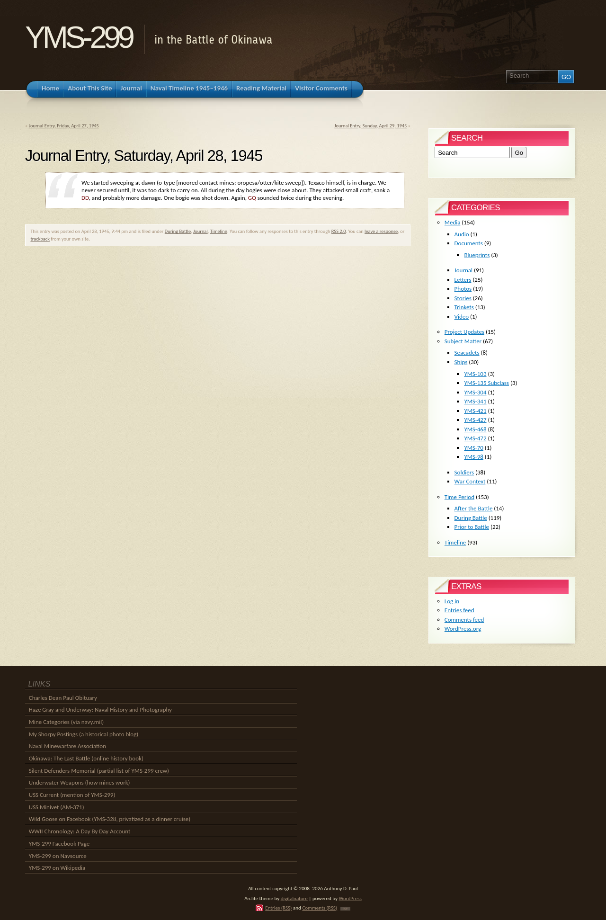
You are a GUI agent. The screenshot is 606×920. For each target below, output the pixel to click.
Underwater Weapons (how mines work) (79, 782)
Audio (461, 234)
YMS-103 (475, 373)
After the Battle (473, 508)
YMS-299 (78, 37)
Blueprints (477, 255)
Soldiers (464, 472)
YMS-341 (475, 401)
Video (461, 316)
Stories (463, 298)
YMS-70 (473, 447)
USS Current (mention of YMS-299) (72, 794)
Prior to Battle (471, 526)
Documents (468, 243)
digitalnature (294, 898)
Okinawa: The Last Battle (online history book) (86, 758)
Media (453, 222)
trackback (40, 239)
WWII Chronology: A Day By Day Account (80, 831)
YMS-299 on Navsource (58, 855)
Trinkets (464, 307)
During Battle (178, 231)
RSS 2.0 (338, 231)
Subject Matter (463, 341)
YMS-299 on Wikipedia (57, 867)
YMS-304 (475, 392)
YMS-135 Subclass (486, 382)
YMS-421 (475, 410)
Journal (200, 231)
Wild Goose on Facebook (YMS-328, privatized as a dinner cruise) (109, 818)
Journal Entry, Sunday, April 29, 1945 (370, 126)
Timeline (218, 231)
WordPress (350, 898)
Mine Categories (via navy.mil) (66, 721)
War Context (470, 481)
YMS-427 (475, 419)
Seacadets (467, 352)
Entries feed (459, 610)
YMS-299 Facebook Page (59, 843)
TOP (345, 908)
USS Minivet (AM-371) (56, 807)
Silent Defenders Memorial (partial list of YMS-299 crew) (99, 770)
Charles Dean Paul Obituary (63, 697)
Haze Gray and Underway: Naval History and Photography (100, 709)
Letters (463, 279)
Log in (452, 601)
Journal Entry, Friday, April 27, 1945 (64, 126)
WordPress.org (463, 628)
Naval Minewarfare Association (67, 746)
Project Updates (464, 331)
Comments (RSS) (319, 907)
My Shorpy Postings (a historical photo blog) (83, 734)
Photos (463, 288)
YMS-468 (475, 429)
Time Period (459, 496)
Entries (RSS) (278, 907)
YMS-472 (475, 438)
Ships (461, 362)
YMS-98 (473, 456)
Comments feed (464, 619)
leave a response (381, 231)
